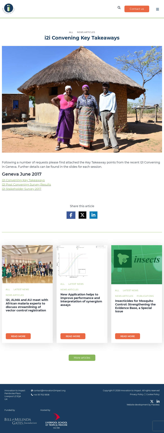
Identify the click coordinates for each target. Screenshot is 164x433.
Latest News (21, 289)
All (8, 289)
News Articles (15, 295)
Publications (145, 296)
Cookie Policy (152, 394)
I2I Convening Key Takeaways (23, 180)
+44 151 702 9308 (41, 394)
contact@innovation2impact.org (49, 390)
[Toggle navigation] (157, 10)
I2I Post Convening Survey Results (26, 184)
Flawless (155, 404)
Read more (18, 336)
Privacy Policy (137, 394)
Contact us (137, 8)
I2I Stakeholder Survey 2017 (21, 189)
